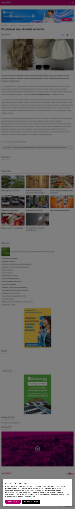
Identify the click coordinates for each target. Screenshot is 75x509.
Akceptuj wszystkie (12, 501)
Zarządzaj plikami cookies (31, 501)
